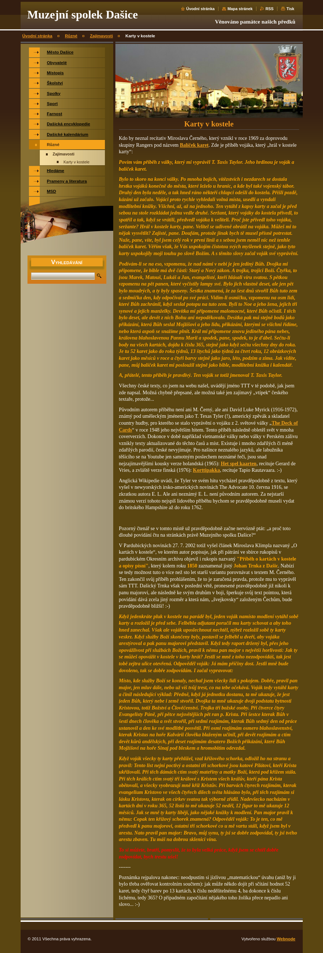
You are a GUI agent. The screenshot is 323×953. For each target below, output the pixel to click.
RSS (269, 9)
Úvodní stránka (200, 9)
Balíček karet (194, 145)
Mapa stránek (240, 9)
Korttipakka (206, 470)
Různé (71, 36)
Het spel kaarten (238, 463)
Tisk (290, 9)
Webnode (286, 939)
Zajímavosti (101, 36)
